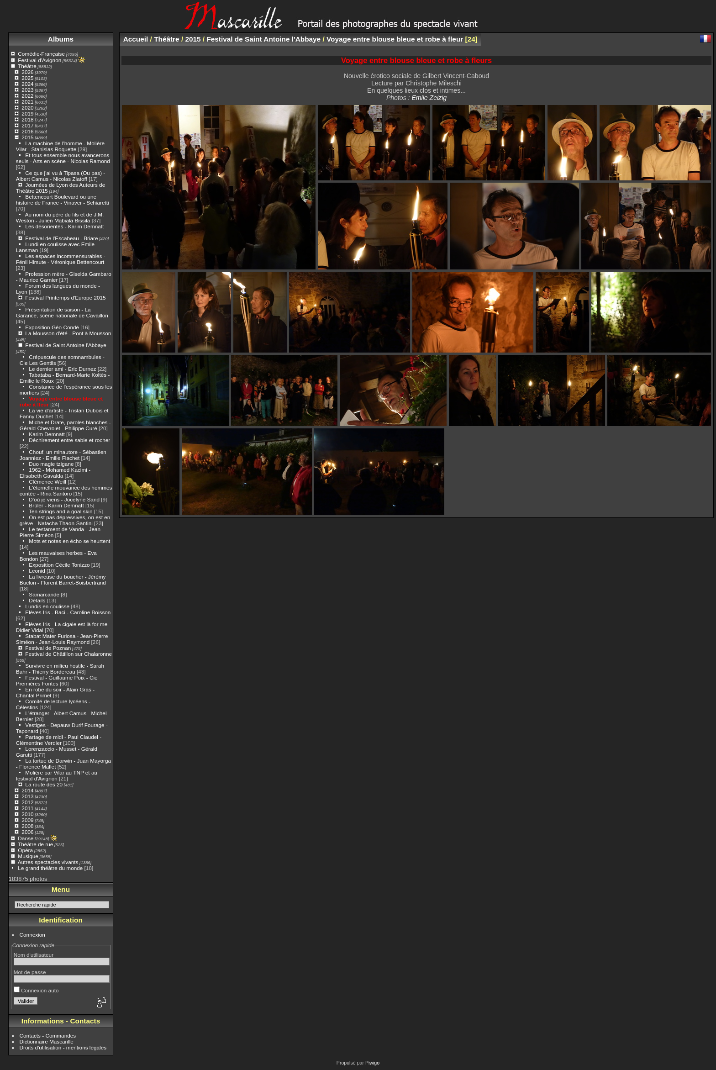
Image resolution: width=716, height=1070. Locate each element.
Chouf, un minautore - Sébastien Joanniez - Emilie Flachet (63, 455)
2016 (27, 131)
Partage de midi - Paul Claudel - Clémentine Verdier (58, 740)
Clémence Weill (47, 482)
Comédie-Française (41, 54)
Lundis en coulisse (47, 606)
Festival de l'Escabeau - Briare (61, 238)
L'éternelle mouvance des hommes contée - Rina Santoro (66, 490)
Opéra (25, 850)
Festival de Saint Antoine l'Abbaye (65, 345)
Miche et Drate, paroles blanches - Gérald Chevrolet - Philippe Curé (65, 425)
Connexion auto (36, 990)
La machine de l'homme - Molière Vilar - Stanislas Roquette (60, 146)
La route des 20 (44, 784)
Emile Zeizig (429, 97)
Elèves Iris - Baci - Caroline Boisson (68, 612)
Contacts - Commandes (48, 1035)
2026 (27, 72)
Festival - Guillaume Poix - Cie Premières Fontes (57, 680)
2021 (27, 102)
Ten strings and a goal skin (60, 511)
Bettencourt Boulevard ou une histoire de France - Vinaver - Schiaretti (62, 200)
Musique (28, 856)
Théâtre (27, 66)
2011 (27, 808)
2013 (27, 796)
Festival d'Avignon (39, 60)
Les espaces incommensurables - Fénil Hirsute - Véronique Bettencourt (60, 259)
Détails (37, 600)
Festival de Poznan (48, 648)
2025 (27, 78)
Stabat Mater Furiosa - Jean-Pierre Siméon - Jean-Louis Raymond (62, 639)
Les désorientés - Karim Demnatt (64, 226)
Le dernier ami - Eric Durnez (62, 369)
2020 (27, 108)
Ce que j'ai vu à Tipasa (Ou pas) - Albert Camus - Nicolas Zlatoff (60, 176)
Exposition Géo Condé (52, 327)
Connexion (32, 935)
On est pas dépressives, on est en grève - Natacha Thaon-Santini (65, 520)
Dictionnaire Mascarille (47, 1041)
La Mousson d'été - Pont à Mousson (68, 333)
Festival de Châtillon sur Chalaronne (68, 654)
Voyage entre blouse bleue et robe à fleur (394, 39)
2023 (27, 90)
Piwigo (372, 1062)
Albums (61, 39)
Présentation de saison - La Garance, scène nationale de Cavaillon (62, 312)
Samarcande (44, 594)
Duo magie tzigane (51, 464)
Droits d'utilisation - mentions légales (63, 1047)
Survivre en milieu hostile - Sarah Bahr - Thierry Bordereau (60, 669)
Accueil (135, 39)
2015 (27, 137)
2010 (27, 814)
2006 (27, 832)
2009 (27, 820)
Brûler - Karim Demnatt (56, 505)
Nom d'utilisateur (33, 955)
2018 (27, 119)
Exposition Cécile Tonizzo (59, 565)
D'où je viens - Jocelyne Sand (64, 499)
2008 (27, 826)
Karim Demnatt (46, 434)
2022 (27, 96)
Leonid (37, 571)
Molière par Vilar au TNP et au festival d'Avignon (56, 775)
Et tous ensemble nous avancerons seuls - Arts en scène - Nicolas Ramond (63, 158)
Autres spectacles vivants (48, 862)
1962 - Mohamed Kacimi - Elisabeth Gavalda (55, 473)
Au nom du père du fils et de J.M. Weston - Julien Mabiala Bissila (60, 217)
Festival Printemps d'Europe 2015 (65, 297)
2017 (27, 125)
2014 (27, 790)
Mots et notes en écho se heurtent (69, 541)
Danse (25, 838)
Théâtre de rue (35, 844)
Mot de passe (30, 972)
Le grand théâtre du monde (50, 868)
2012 (27, 802)
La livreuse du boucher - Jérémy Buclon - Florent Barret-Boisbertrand (63, 579)
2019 (27, 113)
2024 (27, 84)
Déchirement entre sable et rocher (69, 440)
